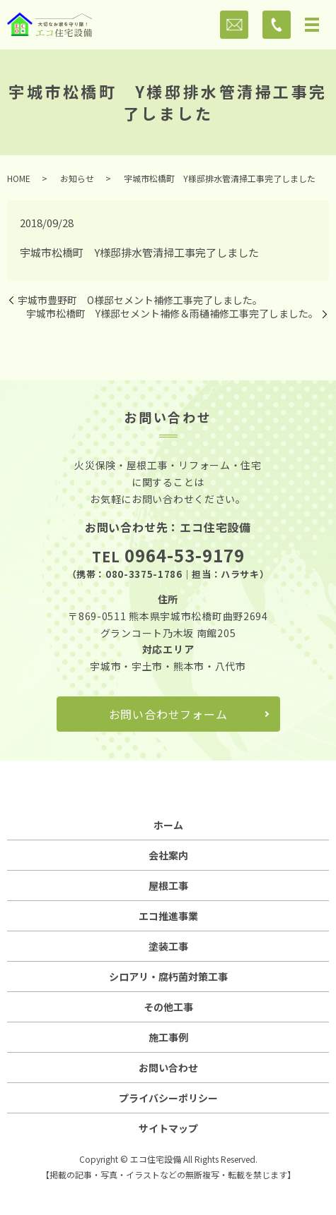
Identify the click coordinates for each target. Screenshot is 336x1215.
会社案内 (168, 855)
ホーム (168, 825)
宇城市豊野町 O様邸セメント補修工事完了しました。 (140, 300)
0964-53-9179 (184, 555)
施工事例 (168, 1037)
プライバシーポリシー (168, 1098)
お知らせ (77, 178)
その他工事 (168, 1007)
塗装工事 (168, 946)
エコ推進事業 (168, 916)
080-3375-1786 (143, 574)
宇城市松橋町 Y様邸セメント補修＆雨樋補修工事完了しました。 (172, 313)
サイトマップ (168, 1128)
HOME (18, 178)
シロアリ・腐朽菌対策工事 (168, 976)
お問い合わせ (168, 1067)
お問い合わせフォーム (168, 714)
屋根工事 (168, 885)
